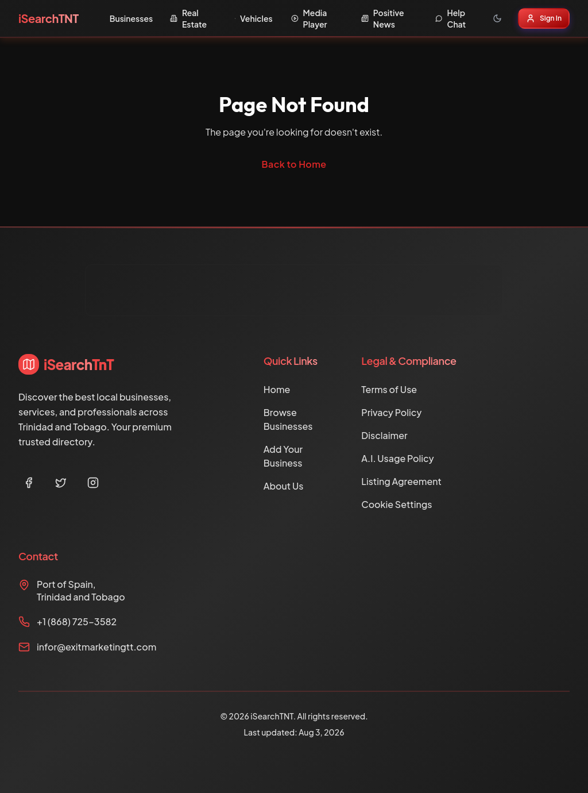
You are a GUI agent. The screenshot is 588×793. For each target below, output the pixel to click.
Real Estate (188, 18)
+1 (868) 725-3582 (77, 621)
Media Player (309, 18)
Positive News (382, 18)
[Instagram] (93, 482)
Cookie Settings (396, 504)
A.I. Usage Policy (397, 458)
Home (277, 389)
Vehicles (254, 18)
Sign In (544, 18)
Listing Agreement (401, 481)
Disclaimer (384, 435)
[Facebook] (28, 482)
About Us (284, 486)
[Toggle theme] (497, 18)
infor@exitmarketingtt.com (96, 647)
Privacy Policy (391, 412)
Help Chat (450, 18)
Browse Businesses (288, 419)
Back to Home (294, 164)
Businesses (131, 18)
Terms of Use (389, 389)
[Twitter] (61, 482)
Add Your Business (283, 456)
